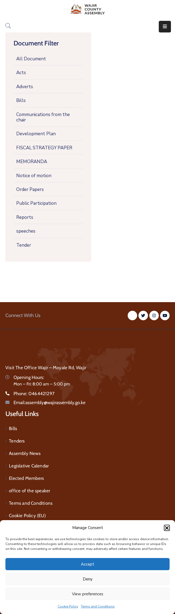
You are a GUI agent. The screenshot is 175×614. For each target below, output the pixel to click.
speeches (25, 231)
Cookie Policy (68, 606)
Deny (88, 579)
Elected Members (26, 478)
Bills (21, 100)
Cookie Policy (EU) (27, 515)
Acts (21, 73)
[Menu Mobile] (165, 26)
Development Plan (36, 134)
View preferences (87, 594)
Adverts (24, 87)
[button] (167, 527)
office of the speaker (29, 490)
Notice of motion (33, 176)
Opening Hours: (29, 377)
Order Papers (30, 189)
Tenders (17, 441)
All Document (31, 59)
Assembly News (25, 453)
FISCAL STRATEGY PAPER (44, 148)
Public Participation (36, 203)
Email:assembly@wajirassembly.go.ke (49, 402)
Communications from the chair (43, 117)
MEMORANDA (31, 162)
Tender (23, 245)
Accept (87, 564)
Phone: (34, 393)
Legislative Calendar (29, 465)
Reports (24, 217)
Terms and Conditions (98, 606)
